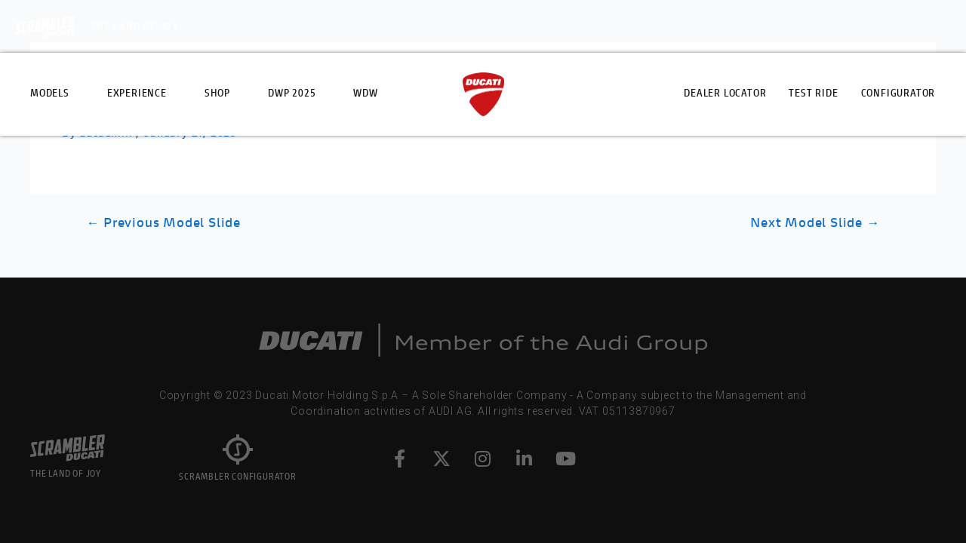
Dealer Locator (725, 94)
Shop (217, 94)
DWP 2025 (291, 94)
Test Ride (813, 94)
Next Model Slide (814, 223)
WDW (365, 94)
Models (49, 94)
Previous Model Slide (163, 223)
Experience (137, 94)
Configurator (898, 94)
